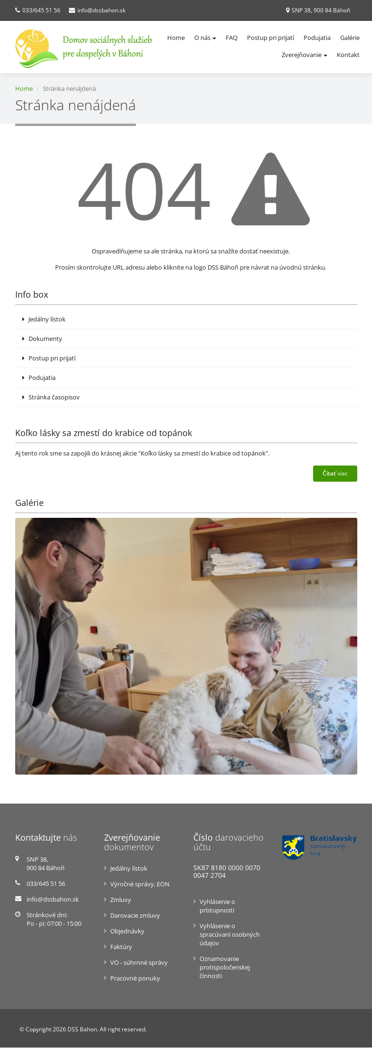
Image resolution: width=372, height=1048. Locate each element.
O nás (205, 37)
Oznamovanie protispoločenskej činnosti (225, 967)
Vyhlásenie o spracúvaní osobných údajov (230, 934)
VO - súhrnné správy (139, 963)
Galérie (350, 37)
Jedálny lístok (44, 319)
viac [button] (335, 473)
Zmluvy (120, 900)
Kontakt (348, 54)
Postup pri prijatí (270, 37)
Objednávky (127, 931)
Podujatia (317, 37)
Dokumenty (42, 338)
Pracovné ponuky (135, 978)
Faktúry (121, 947)
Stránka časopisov (51, 397)
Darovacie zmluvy (135, 916)
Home (176, 37)
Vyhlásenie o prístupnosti (217, 905)
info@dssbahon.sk (101, 10)
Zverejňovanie (304, 54)
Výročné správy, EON (140, 884)
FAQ (232, 37)
